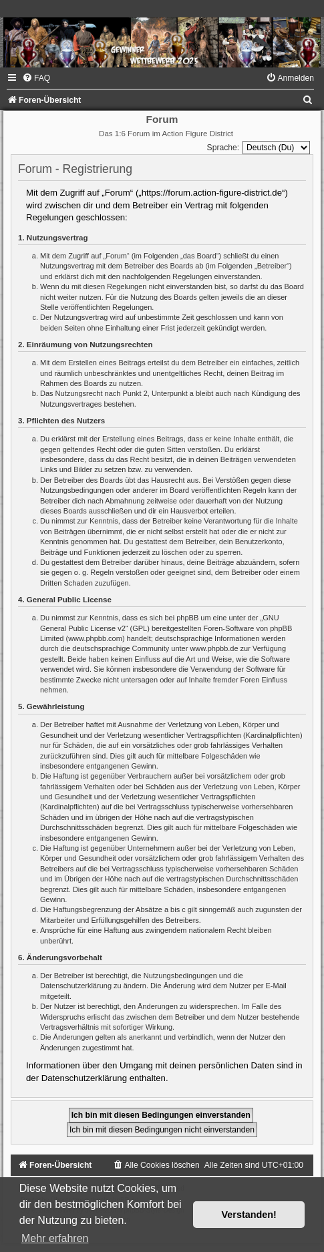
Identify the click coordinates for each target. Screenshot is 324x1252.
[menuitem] (36, 78)
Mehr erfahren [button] (55, 1238)
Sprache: (223, 147)
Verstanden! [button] (249, 1214)
